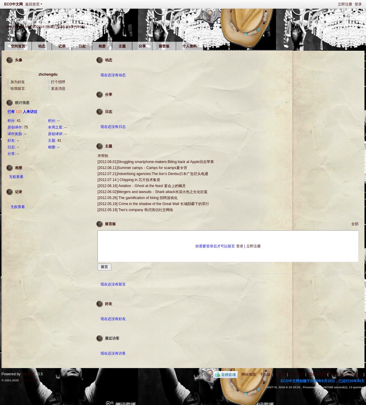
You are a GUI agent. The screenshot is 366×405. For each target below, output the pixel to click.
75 (26, 127)
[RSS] (80, 27)
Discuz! (28, 374)
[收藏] (50, 27)
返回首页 (32, 4)
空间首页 (18, 46)
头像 (18, 60)
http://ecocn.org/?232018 (25, 27)
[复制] (60, 27)
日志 (82, 46)
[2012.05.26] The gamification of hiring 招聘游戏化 (138, 198)
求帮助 (103, 156)
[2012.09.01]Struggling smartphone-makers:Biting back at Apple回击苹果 (156, 162)
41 (19, 121)
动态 (41, 46)
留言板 (164, 46)
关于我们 (296, 374)
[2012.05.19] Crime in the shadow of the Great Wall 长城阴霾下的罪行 (153, 204)
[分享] (70, 27)
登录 (358, 4)
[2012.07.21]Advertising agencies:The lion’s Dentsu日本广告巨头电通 (153, 174)
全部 (354, 224)
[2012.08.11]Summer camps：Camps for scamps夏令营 (142, 168)
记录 (61, 46)
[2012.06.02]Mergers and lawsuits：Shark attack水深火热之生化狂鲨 (153, 192)
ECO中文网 (13, 4)
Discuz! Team (29, 380)
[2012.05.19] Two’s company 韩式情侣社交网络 (135, 210)
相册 (102, 46)
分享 (142, 46)
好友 (108, 304)
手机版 (265, 374)
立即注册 (345, 4)
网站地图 (249, 374)
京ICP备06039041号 (345, 374)
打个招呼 (58, 82)
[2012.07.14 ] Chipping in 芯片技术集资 (129, 180)
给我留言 (17, 88)
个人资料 (189, 46)
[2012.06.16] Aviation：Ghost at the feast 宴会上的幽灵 (142, 186)
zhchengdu (47, 74)
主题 (122, 46)
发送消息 (58, 88)
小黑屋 (279, 374)
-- (58, 121)
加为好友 (17, 82)
